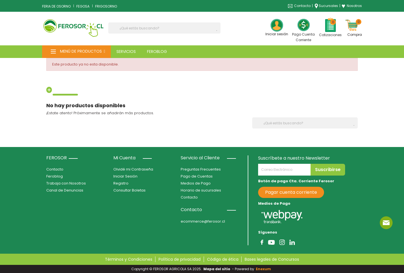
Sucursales (328, 5)
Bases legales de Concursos (272, 259)
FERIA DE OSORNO (56, 6)
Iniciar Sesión (125, 176)
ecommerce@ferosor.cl (203, 221)
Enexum (264, 269)
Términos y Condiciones (128, 259)
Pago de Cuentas (197, 176)
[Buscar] (164, 28)
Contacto (302, 5)
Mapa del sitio (217, 269)
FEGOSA (82, 6)
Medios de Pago (196, 183)
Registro (120, 183)
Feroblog (54, 176)
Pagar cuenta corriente (291, 192)
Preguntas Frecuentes (201, 169)
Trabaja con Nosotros (66, 183)
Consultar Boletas (129, 190)
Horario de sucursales (201, 190)
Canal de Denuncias (64, 190)
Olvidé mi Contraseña (133, 169)
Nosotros (351, 6)
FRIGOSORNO (106, 6)
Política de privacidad (180, 259)
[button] (76, 51)
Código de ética (222, 259)
